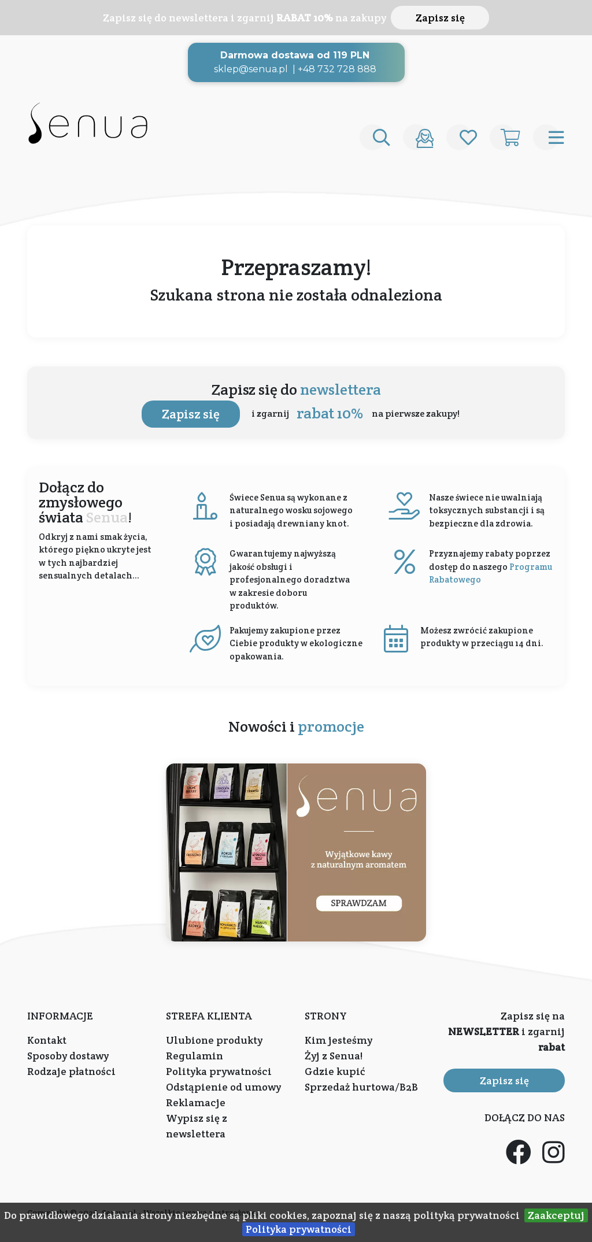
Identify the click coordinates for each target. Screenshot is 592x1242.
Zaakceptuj (556, 1215)
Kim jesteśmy (338, 1040)
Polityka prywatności (299, 1229)
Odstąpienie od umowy (223, 1086)
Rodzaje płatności (71, 1071)
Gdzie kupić (335, 1071)
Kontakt (46, 1040)
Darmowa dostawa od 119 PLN (294, 55)
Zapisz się (440, 17)
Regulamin (194, 1055)
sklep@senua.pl (251, 69)
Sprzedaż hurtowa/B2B (361, 1086)
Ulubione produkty (214, 1040)
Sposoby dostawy (68, 1055)
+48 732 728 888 (337, 69)
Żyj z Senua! (333, 1055)
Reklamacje (195, 1102)
